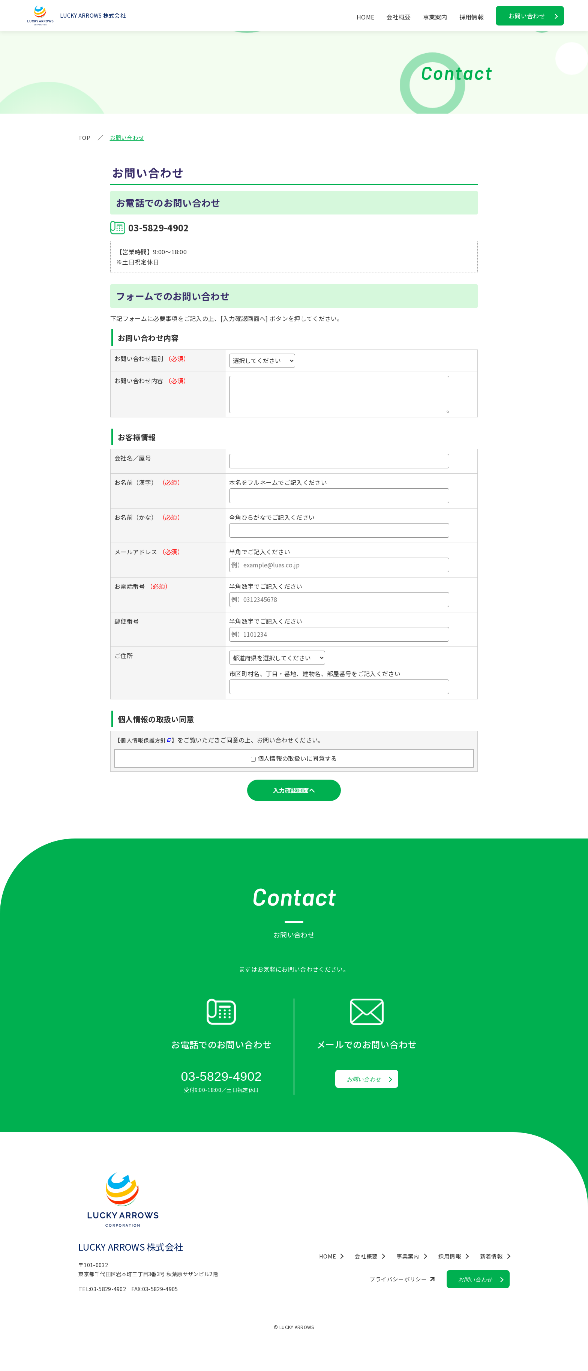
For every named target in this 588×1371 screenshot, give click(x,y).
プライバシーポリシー (391, 1281)
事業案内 (435, 16)
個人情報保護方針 (145, 739)
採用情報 (471, 16)
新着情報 (490, 1257)
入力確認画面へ (294, 790)
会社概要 (398, 16)
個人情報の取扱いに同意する (296, 758)
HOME (365, 16)
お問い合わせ (526, 15)
